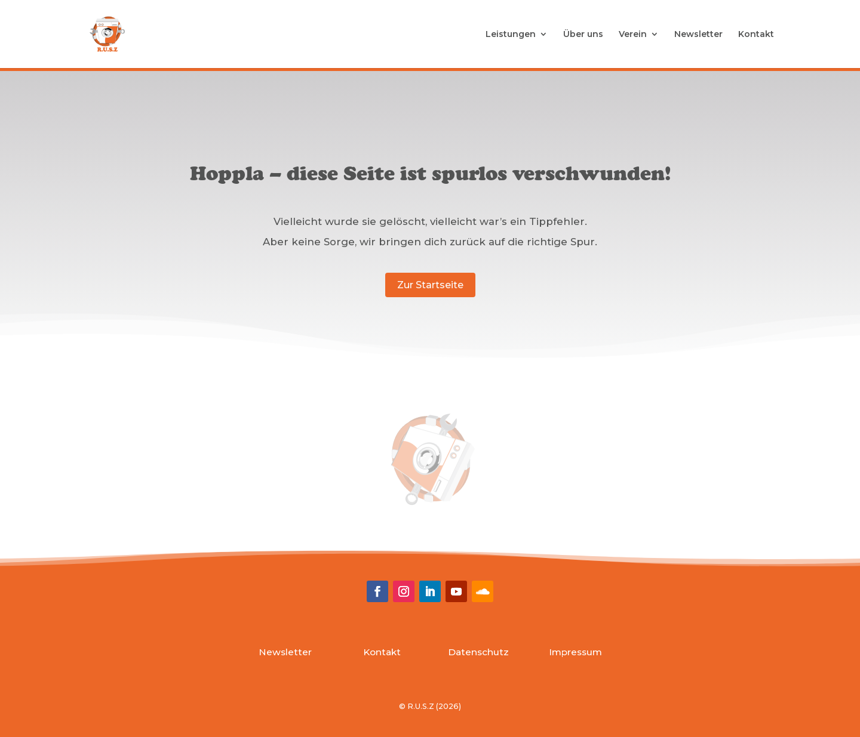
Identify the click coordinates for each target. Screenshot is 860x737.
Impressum (575, 652)
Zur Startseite (430, 285)
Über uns (583, 34)
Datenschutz (478, 652)
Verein (633, 34)
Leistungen (511, 34)
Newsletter (698, 34)
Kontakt (756, 34)
